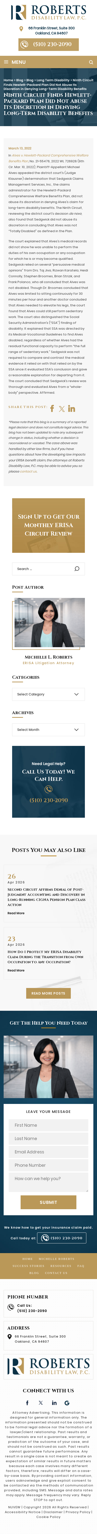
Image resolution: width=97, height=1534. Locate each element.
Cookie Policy (48, 1517)
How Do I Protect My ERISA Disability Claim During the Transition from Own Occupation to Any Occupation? (45, 957)
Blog (34, 1273)
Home (28, 1259)
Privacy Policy (78, 1512)
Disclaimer (53, 1512)
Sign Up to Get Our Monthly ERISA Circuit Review (48, 525)
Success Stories (29, 1266)
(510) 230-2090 (52, 44)
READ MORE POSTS (49, 993)
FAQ (80, 1266)
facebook (52, 408)
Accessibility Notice (23, 1512)
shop (71, 408)
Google (67, 1402)
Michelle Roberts (56, 1259)
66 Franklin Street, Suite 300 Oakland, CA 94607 (51, 31)
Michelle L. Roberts (49, 657)
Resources (60, 1266)
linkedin (53, 1402)
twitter (62, 408)
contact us (28, 471)
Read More (16, 913)
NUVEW (14, 1507)
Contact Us (56, 1273)
